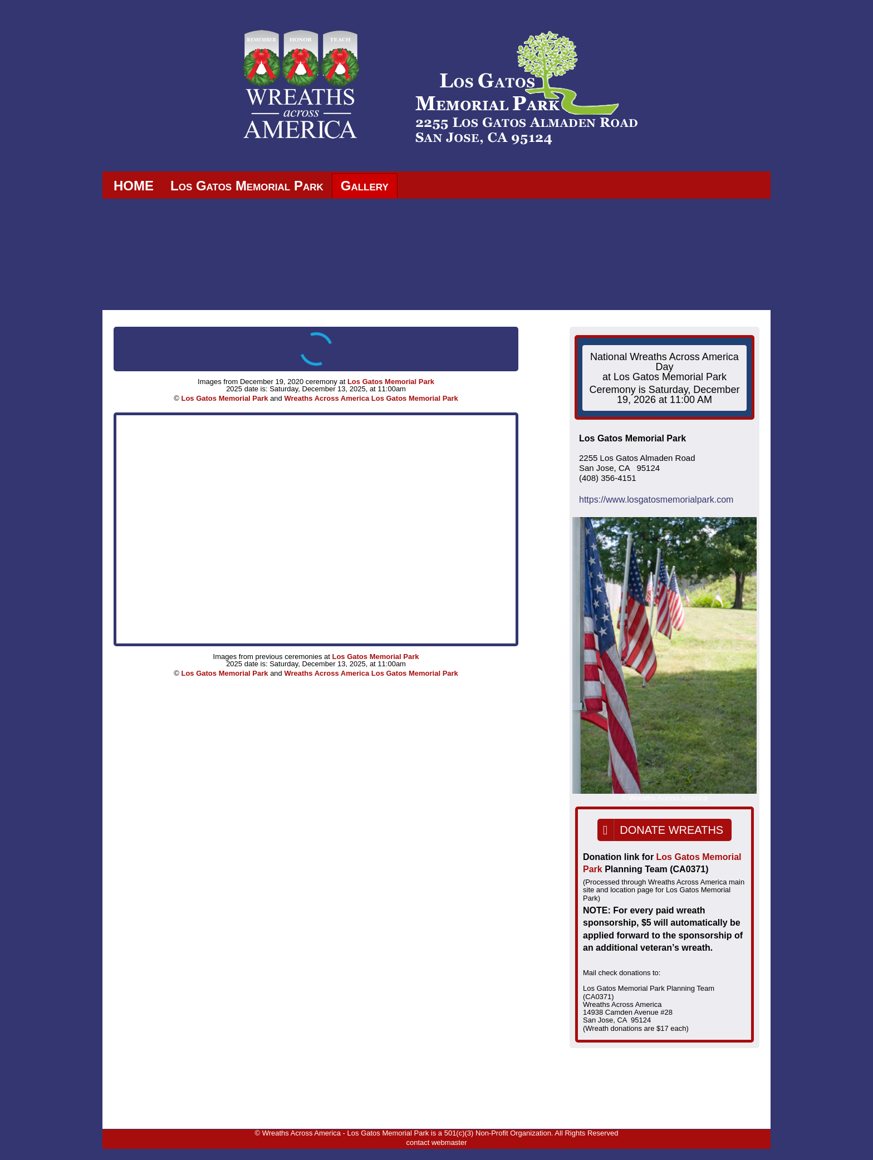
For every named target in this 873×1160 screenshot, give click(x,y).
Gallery (365, 185)
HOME (134, 185)
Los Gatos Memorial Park (246, 185)
